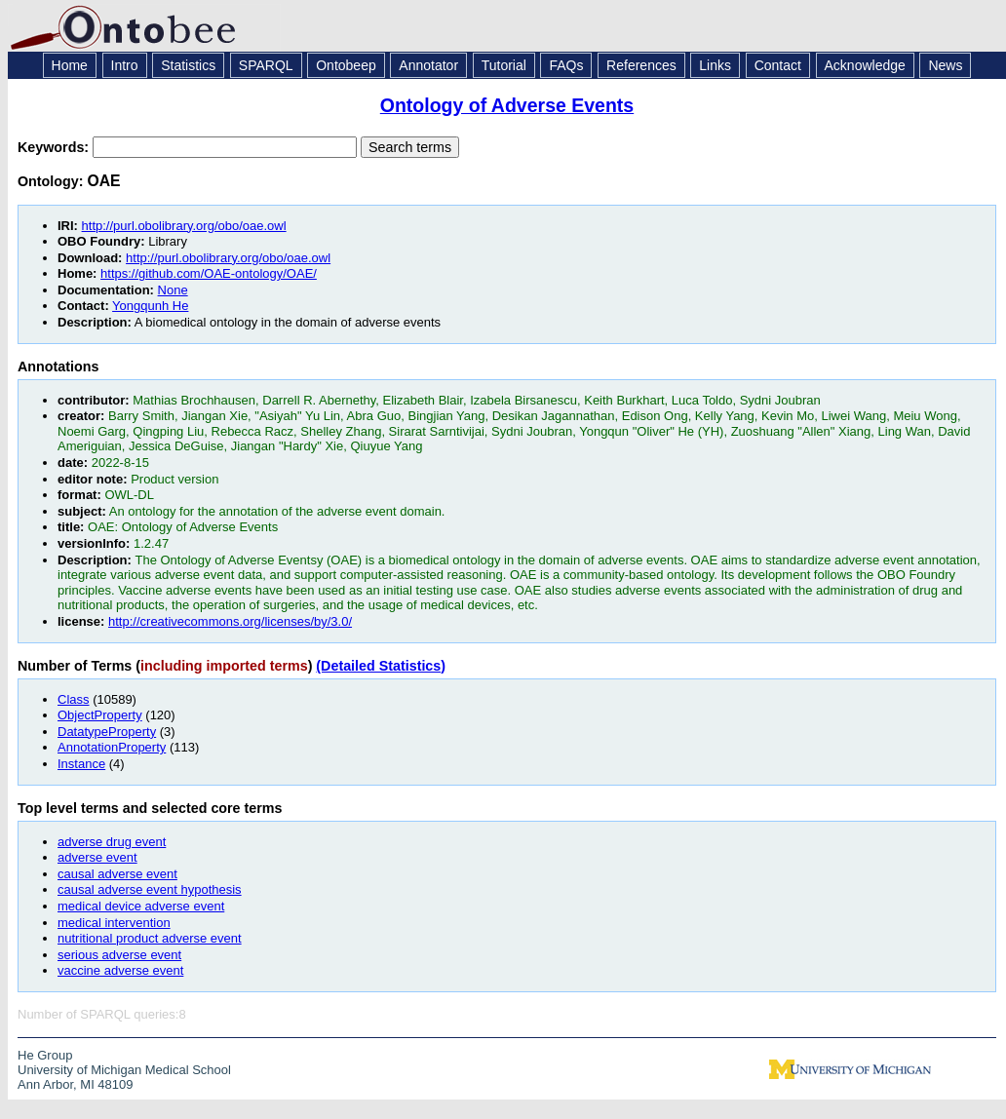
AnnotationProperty (112, 747)
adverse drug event (112, 841)
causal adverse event (117, 874)
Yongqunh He (150, 305)
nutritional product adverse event (150, 938)
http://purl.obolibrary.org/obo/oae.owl (184, 225)
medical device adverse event (141, 906)
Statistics (188, 65)
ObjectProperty (100, 715)
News (945, 65)
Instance (81, 763)
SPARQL (266, 65)
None (173, 290)
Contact (777, 65)
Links (715, 65)
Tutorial (504, 65)
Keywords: (55, 147)
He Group (45, 1055)
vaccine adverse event (120, 970)
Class (74, 699)
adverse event (97, 857)
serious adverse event (119, 954)
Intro (124, 65)
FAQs (566, 65)
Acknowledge (865, 65)
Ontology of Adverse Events (507, 105)
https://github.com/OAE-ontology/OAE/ (208, 273)
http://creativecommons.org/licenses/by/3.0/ (230, 621)
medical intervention (114, 922)
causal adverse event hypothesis (150, 889)
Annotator (428, 65)
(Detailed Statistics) (380, 666)
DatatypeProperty (107, 731)
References (641, 65)
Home (70, 65)
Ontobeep (346, 65)
